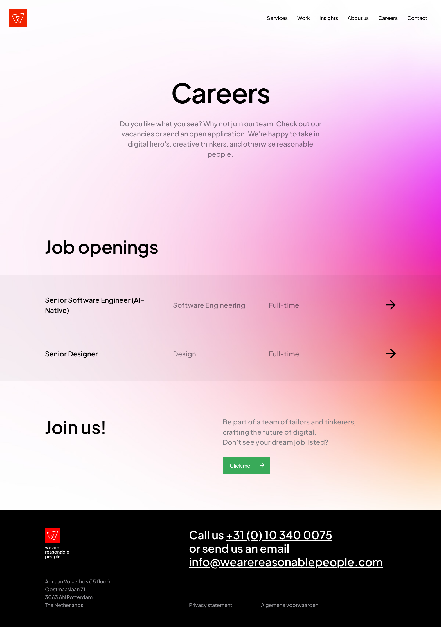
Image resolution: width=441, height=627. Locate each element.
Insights (329, 18)
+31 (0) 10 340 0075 (279, 534)
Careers (388, 18)
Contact (417, 18)
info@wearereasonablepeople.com (286, 561)
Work (303, 18)
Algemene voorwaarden (289, 605)
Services (277, 18)
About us (358, 18)
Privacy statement (210, 605)
